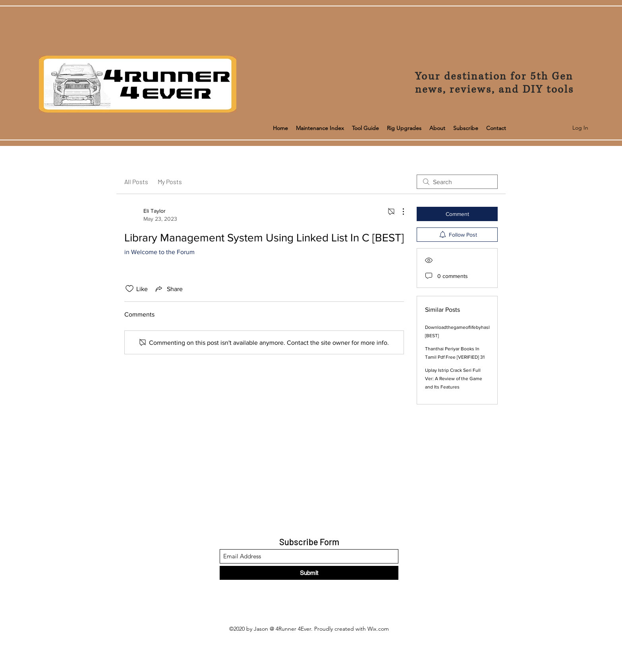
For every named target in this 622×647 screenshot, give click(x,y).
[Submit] (309, 573)
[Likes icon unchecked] (129, 288)
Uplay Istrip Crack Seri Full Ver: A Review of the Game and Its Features (453, 378)
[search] (457, 182)
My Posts (170, 181)
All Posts (136, 181)
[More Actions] (399, 211)
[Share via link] (168, 288)
